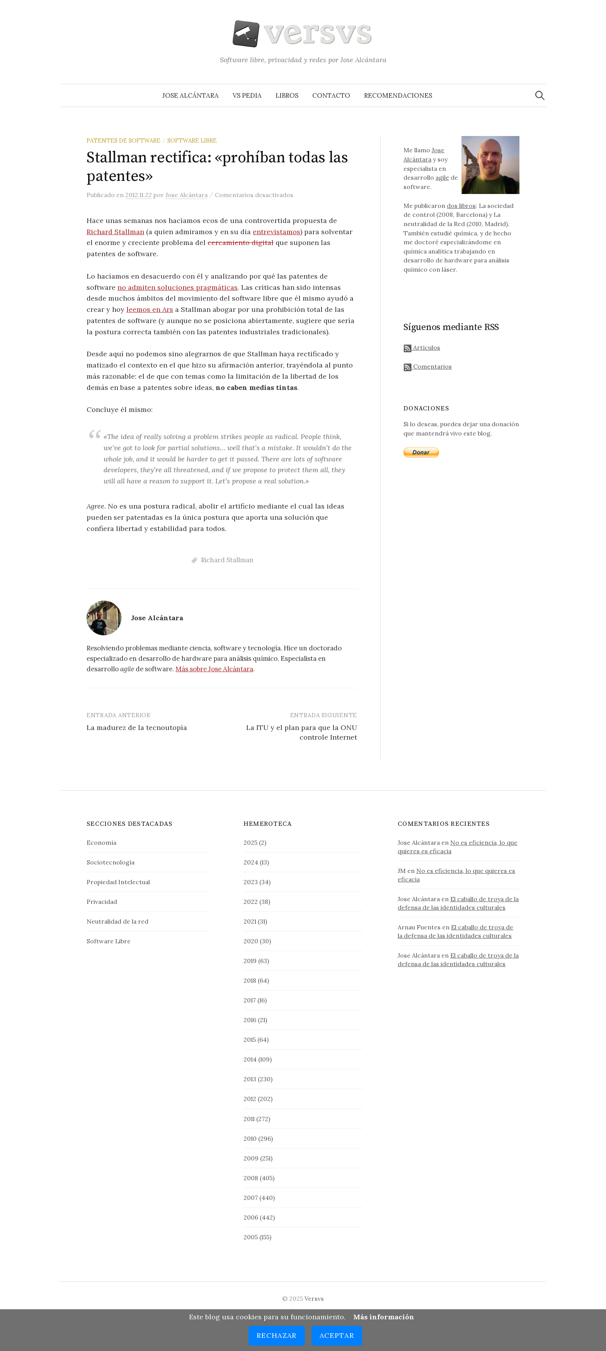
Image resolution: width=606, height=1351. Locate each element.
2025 (250, 842)
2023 (250, 882)
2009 (251, 1158)
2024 (250, 862)
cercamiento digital (241, 242)
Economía (101, 842)
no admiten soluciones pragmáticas (177, 287)
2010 (250, 1138)
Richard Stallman (115, 231)
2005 (250, 1237)
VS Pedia (247, 95)
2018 (249, 980)
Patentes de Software (123, 140)
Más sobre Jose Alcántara (214, 669)
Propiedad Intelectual (118, 882)
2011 (249, 1119)
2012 (249, 1099)
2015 (249, 1039)
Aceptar (337, 1335)
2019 (250, 961)
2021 (249, 921)
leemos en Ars (149, 309)
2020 (250, 941)
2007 (250, 1197)
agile (442, 177)
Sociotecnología (110, 862)
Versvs (314, 1298)
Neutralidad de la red (117, 921)
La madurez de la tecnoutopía (137, 727)
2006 (250, 1217)
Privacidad (102, 901)
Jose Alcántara (190, 95)
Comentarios (427, 366)
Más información (383, 1316)
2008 (250, 1178)
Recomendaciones (398, 95)
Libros (287, 95)
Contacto (331, 95)
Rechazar (277, 1335)
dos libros (461, 205)
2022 (250, 901)
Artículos (421, 347)
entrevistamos (276, 231)
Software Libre (192, 140)
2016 (249, 1020)
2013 (249, 1079)
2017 (249, 1000)
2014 (250, 1059)
